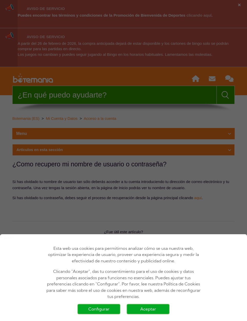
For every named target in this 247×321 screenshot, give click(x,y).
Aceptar (148, 309)
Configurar (98, 309)
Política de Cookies (182, 283)
